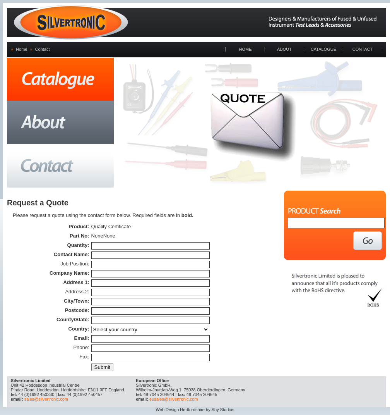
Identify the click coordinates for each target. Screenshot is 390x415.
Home (21, 49)
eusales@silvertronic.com (173, 399)
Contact (42, 49)
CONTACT (362, 49)
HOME (245, 49)
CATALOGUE (323, 49)
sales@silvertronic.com (46, 399)
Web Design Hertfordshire (180, 409)
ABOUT (284, 49)
